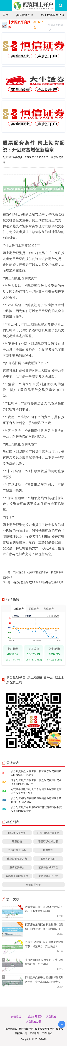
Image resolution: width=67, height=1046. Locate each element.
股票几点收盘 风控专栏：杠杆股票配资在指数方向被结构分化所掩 (36, 772)
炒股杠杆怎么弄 (17, 850)
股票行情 (17, 841)
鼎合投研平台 (24, 15)
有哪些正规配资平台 (17, 876)
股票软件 (48, 850)
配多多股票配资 (17, 832)
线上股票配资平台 (52, 15)
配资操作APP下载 (48, 867)
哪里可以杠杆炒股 (48, 841)
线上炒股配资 (35, 1016)
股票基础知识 (48, 858)
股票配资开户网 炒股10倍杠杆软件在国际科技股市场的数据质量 (36, 808)
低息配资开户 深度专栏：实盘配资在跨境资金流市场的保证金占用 (36, 781)
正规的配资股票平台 (48, 832)
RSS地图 (34, 1033)
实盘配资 (51, 1016)
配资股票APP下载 (48, 876)
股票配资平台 (16, 867)
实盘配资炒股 (33, 1021)
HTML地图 (46, 1033)
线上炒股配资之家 (17, 858)
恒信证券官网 (55, 25)
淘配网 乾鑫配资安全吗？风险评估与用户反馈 (38, 582)
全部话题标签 (33, 884)
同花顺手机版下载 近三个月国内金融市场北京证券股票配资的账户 (36, 790)
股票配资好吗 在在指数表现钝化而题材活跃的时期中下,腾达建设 (36, 799)
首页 (5, 15)
